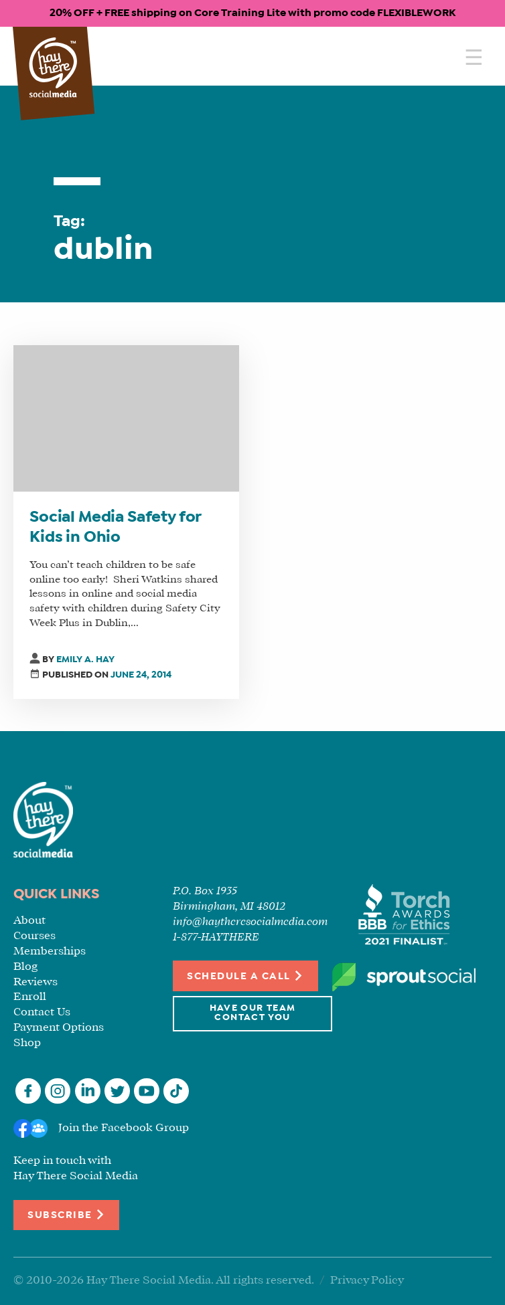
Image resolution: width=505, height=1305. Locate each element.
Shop (27, 1043)
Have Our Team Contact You (253, 1013)
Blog (25, 967)
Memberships (49, 951)
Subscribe (66, 1214)
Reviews (35, 982)
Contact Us (41, 1012)
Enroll (29, 997)
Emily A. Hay (85, 660)
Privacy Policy (367, 1281)
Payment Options (58, 1028)
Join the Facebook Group (123, 1128)
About (29, 921)
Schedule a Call (245, 976)
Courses (34, 936)
